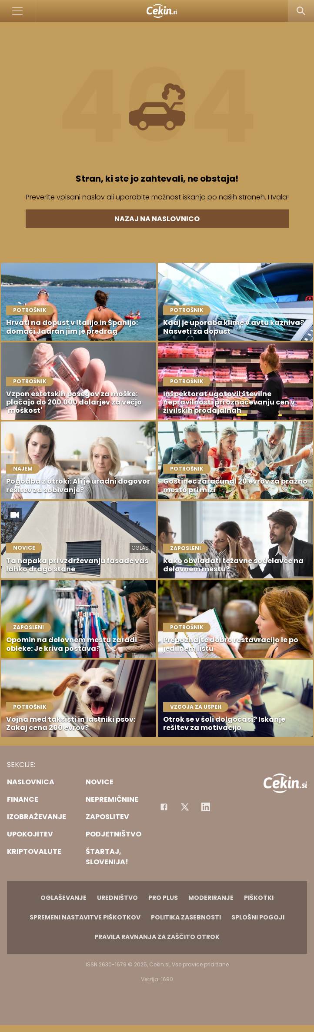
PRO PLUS (163, 897)
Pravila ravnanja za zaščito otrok (157, 936)
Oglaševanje (63, 897)
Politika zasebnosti (186, 917)
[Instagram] (206, 807)
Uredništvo (117, 897)
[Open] (17, 11)
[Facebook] (164, 807)
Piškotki (259, 897)
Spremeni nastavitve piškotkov (85, 917)
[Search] (301, 11)
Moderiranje (211, 897)
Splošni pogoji (257, 917)
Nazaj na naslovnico (157, 219)
